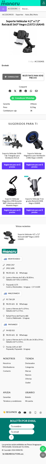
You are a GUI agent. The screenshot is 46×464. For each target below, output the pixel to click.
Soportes (19, 15)
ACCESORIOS (8, 15)
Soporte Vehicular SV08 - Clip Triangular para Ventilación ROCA (12, 155)
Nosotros (7, 363)
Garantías (7, 397)
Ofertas (28, 379)
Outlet (28, 383)
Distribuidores (8, 367)
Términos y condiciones (12, 401)
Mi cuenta (29, 401)
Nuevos (28, 375)
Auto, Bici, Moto (31, 15)
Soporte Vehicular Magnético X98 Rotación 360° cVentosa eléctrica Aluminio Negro (12, 202)
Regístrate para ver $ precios (32, 77)
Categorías (29, 367)
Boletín (28, 397)
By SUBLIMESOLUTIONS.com (13, 454)
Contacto (7, 371)
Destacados (30, 363)
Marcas (28, 371)
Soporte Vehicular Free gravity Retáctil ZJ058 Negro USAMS (34, 201)
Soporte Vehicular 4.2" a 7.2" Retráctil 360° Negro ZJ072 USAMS (29, 236)
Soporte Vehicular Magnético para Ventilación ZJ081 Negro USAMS (34, 155)
